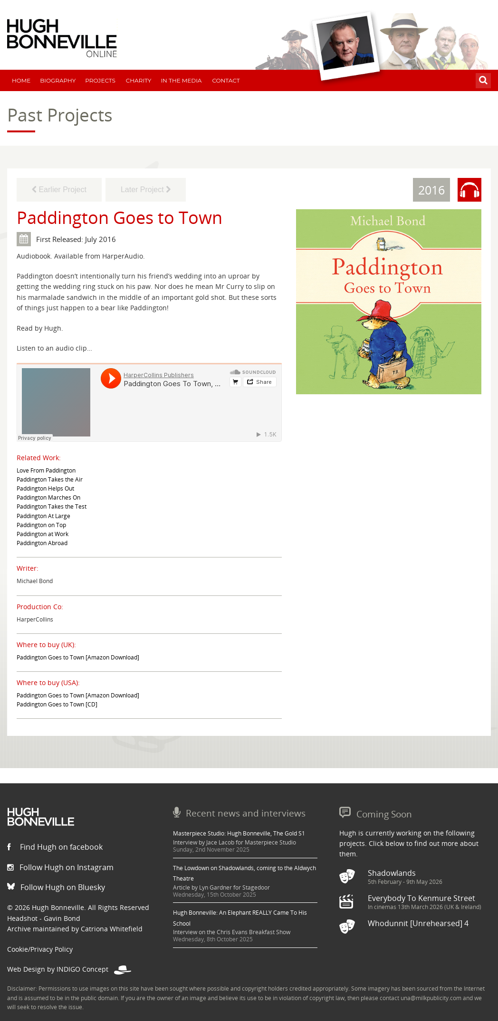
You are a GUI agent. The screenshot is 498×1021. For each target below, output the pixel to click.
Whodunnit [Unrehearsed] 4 (418, 923)
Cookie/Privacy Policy (40, 949)
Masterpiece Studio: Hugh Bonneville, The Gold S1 (239, 833)
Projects (100, 80)
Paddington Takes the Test (51, 506)
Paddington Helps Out (45, 488)
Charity (139, 80)
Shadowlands (392, 873)
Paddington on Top (41, 525)
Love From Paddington (46, 470)
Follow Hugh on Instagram (60, 867)
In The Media (181, 80)
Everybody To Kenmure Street (421, 898)
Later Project (146, 190)
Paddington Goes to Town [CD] (57, 704)
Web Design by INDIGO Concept (69, 969)
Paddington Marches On (48, 497)
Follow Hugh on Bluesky (56, 887)
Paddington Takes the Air (50, 479)
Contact (225, 80)
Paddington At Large (43, 516)
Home (21, 80)
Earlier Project (59, 190)
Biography (58, 80)
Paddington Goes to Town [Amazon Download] (78, 657)
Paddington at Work (42, 534)
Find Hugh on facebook (55, 847)
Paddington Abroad (42, 543)
